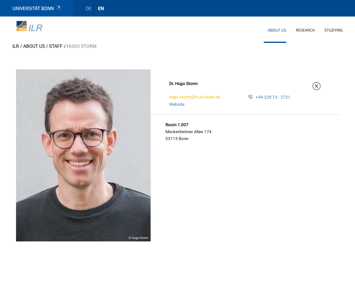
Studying (333, 30)
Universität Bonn (36, 8)
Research (305, 30)
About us (277, 30)
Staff (56, 46)
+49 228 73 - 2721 (273, 97)
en (101, 8)
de (89, 8)
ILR (15, 46)
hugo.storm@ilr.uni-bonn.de (194, 96)
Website (176, 104)
